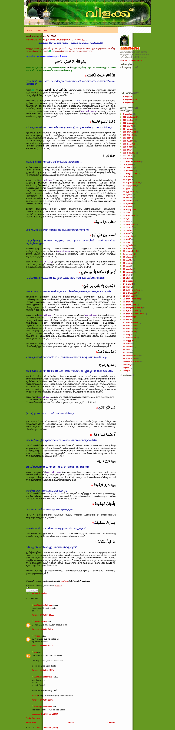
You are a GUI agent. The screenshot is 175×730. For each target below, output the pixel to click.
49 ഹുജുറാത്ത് (129, 209)
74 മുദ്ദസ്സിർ (128, 284)
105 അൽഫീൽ (129, 132)
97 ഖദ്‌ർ (126, 352)
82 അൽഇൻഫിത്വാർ (132, 308)
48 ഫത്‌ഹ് (127, 206)
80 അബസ (128, 302)
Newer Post (31, 722)
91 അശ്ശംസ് (128, 335)
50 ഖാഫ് (126, 212)
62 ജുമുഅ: (128, 248)
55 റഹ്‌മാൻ (128, 227)
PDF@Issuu (128, 97)
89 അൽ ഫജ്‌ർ (129, 329)
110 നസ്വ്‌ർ (128, 147)
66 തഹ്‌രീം (127, 260)
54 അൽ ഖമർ (129, 224)
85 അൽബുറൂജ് (129, 317)
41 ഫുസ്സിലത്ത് (129, 186)
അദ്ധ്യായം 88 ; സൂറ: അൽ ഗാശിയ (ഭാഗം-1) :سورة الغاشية (56, 39)
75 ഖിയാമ (127, 287)
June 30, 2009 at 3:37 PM (42, 700)
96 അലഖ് (127, 349)
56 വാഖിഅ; (128, 230)
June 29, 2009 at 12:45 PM (43, 670)
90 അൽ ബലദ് (129, 332)
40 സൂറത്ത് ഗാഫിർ (131, 183)
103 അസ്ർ (128, 126)
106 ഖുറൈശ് (129, 135)
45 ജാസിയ (128, 198)
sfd (35, 652)
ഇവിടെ (64, 581)
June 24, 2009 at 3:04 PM (42, 629)
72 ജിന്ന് (126, 278)
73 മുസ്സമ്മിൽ (128, 281)
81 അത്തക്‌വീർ (129, 305)
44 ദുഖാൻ (127, 195)
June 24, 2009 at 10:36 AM (43, 615)
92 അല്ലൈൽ (129, 338)
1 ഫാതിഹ (127, 114)
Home (29, 30)
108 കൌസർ (129, 141)
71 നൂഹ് (126, 275)
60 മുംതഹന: (128, 242)
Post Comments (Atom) (47, 727)
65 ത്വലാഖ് (128, 257)
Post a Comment (33, 718)
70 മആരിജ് (128, 272)
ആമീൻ (126, 367)
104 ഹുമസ (128, 129)
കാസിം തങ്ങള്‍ (40, 622)
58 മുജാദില (128, 236)
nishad (37, 636)
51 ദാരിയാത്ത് (129, 215)
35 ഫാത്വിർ (128, 168)
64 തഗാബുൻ (129, 254)
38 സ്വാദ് (127, 177)
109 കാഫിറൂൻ (129, 144)
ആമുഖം (126, 370)
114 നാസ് (127, 159)
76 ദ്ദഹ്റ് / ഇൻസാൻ (131, 290)
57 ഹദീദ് (126, 233)
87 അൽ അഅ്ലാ (130, 323)
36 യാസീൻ (128, 171)
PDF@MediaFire (130, 100)
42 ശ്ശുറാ (126, 189)
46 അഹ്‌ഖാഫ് (129, 201)
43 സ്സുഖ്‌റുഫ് (128, 192)
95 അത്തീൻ (128, 346)
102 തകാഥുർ (128, 123)
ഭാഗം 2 (35, 696)
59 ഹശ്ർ (127, 239)
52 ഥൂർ (126, 218)
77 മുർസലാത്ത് (129, 293)
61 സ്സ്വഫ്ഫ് (128, 245)
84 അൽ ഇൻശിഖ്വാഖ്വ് (133, 314)
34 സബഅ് (128, 165)
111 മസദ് (127, 150)
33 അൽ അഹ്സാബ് (132, 162)
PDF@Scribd (128, 103)
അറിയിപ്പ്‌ (127, 364)
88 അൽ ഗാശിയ (39, 593)
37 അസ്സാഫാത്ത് (130, 174)
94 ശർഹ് (127, 344)
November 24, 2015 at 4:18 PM (45, 714)
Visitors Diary (41, 30)
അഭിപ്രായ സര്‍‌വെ (131, 361)
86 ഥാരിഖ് (127, 320)
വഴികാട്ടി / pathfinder (43, 605)
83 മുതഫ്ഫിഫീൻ (130, 311)
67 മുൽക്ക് (127, 263)
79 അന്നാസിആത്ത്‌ (131, 299)
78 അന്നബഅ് (129, 296)
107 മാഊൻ (128, 138)
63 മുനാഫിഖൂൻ (130, 251)
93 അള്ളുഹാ (128, 341)
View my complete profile (131, 60)
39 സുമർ (127, 180)
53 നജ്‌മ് (126, 221)
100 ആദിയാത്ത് (130, 117)
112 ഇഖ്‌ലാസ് (129, 153)
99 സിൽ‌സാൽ (129, 358)
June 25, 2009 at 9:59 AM (42, 646)
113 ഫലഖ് (127, 156)
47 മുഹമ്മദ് (128, 203)
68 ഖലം (126, 266)
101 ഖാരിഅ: (128, 120)
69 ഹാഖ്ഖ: (128, 269)
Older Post (110, 722)
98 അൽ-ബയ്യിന (131, 355)
